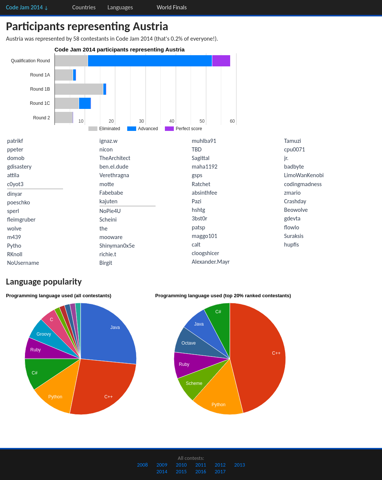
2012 (220, 464)
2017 (220, 471)
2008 (142, 464)
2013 (239, 464)
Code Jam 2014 (27, 7)
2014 (161, 471)
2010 (181, 464)
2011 (200, 464)
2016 (200, 471)
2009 (161, 464)
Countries (84, 7)
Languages (120, 7)
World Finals (172, 7)
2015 (181, 471)
